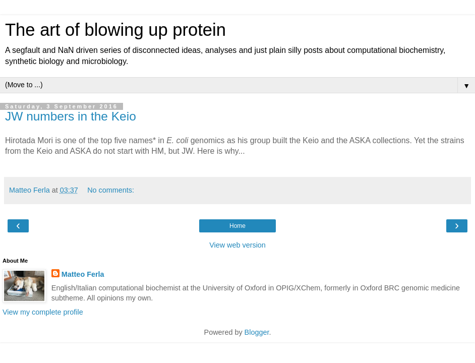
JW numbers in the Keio (70, 116)
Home (237, 225)
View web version (237, 245)
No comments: (110, 190)
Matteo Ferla (83, 274)
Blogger (257, 332)
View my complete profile (43, 312)
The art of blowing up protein (115, 29)
